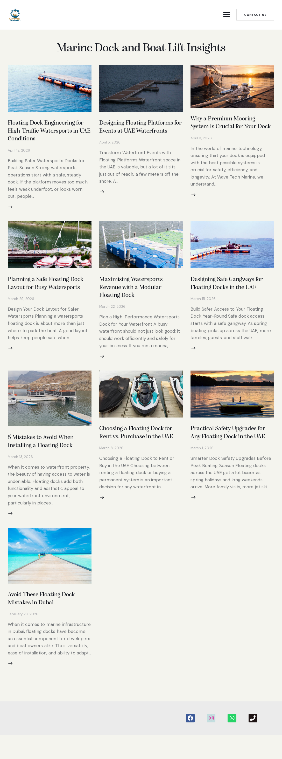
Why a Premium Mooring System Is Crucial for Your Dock (229, 127)
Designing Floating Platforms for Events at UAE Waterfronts (140, 132)
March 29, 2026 (21, 318)
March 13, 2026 (20, 471)
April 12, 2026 (19, 159)
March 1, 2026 (202, 471)
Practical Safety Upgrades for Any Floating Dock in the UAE (232, 451)
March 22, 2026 (112, 318)
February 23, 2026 (23, 632)
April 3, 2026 (201, 147)
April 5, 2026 (110, 151)
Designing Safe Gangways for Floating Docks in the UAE (228, 299)
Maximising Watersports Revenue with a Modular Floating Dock (136, 299)
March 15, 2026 (203, 318)
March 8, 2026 (111, 471)
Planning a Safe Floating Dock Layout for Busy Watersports (44, 299)
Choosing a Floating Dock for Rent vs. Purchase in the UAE (140, 451)
